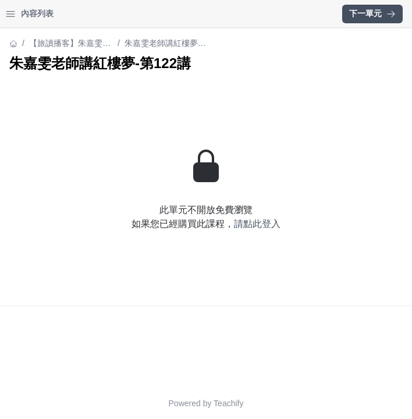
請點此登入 (257, 224)
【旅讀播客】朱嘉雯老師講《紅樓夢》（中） (70, 43)
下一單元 (372, 13)
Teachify (228, 403)
